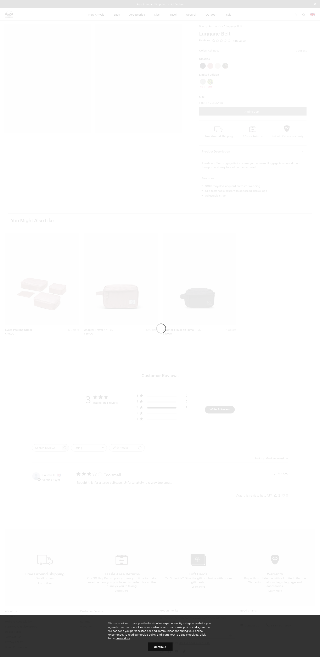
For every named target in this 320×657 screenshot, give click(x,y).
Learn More (123, 638)
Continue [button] (160, 646)
